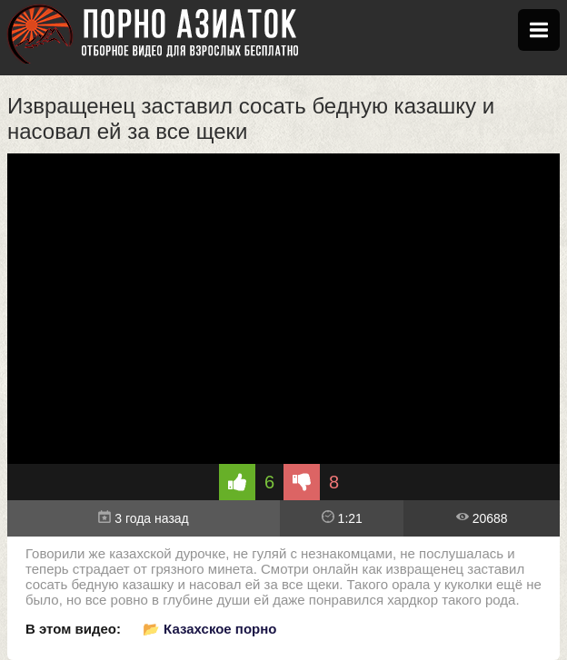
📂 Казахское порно (210, 628)
